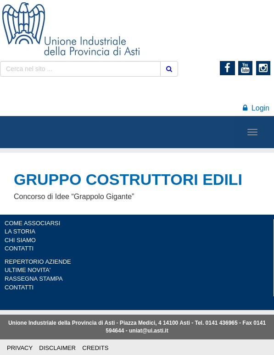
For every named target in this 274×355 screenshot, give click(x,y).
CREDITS (95, 347)
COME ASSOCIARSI (32, 223)
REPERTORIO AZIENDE (38, 261)
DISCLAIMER (57, 347)
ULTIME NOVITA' (27, 269)
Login (256, 108)
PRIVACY (20, 347)
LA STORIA (20, 231)
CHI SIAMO (20, 240)
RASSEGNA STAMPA (34, 278)
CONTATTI (19, 248)
